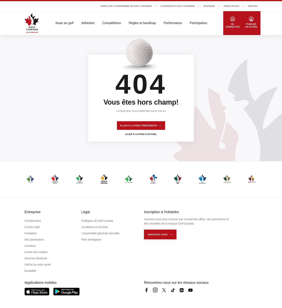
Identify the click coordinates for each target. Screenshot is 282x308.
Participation (198, 23)
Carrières (30, 245)
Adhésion (88, 23)
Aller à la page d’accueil (141, 134)
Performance (173, 23)
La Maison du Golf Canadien (177, 6)
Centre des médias (36, 252)
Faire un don (231, 6)
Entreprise (32, 212)
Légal (85, 212)
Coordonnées (32, 220)
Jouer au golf (64, 23)
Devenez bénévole (35, 258)
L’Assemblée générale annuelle (100, 233)
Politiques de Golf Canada (97, 220)
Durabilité (30, 270)
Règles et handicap (142, 23)
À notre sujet (32, 227)
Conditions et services (94, 227)
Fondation (30, 233)
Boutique (209, 6)
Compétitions (111, 23)
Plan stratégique (91, 239)
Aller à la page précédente (138, 125)
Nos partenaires (34, 239)
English (253, 6)
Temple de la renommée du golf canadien (126, 6)
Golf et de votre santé (37, 264)
